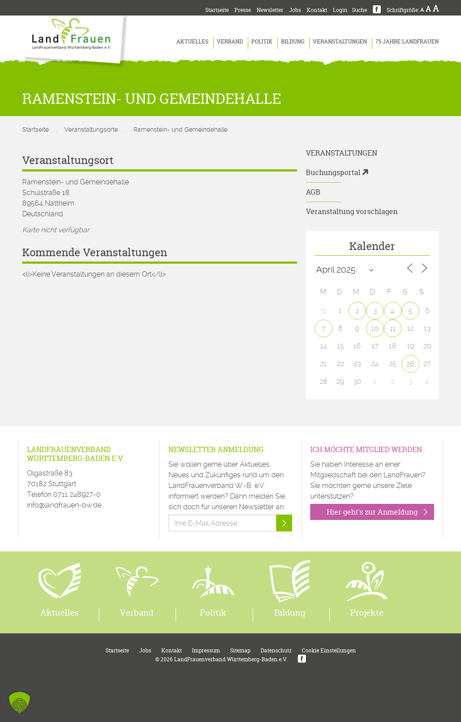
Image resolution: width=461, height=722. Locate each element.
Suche (359, 10)
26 (410, 364)
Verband (230, 41)
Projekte (366, 612)
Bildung (293, 41)
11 (393, 328)
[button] (19, 702)
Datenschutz (276, 650)
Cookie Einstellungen (329, 650)
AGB (313, 192)
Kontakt (317, 10)
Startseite (217, 10)
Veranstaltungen (340, 41)
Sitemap (240, 650)
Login (340, 10)
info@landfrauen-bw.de (64, 505)
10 (375, 328)
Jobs (295, 10)
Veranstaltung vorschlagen (352, 211)
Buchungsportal (333, 172)
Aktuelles (192, 41)
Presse (242, 10)
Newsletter (270, 10)
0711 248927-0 (77, 494)
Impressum (206, 650)
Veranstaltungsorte (91, 129)
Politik (262, 41)
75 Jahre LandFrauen (407, 41)
